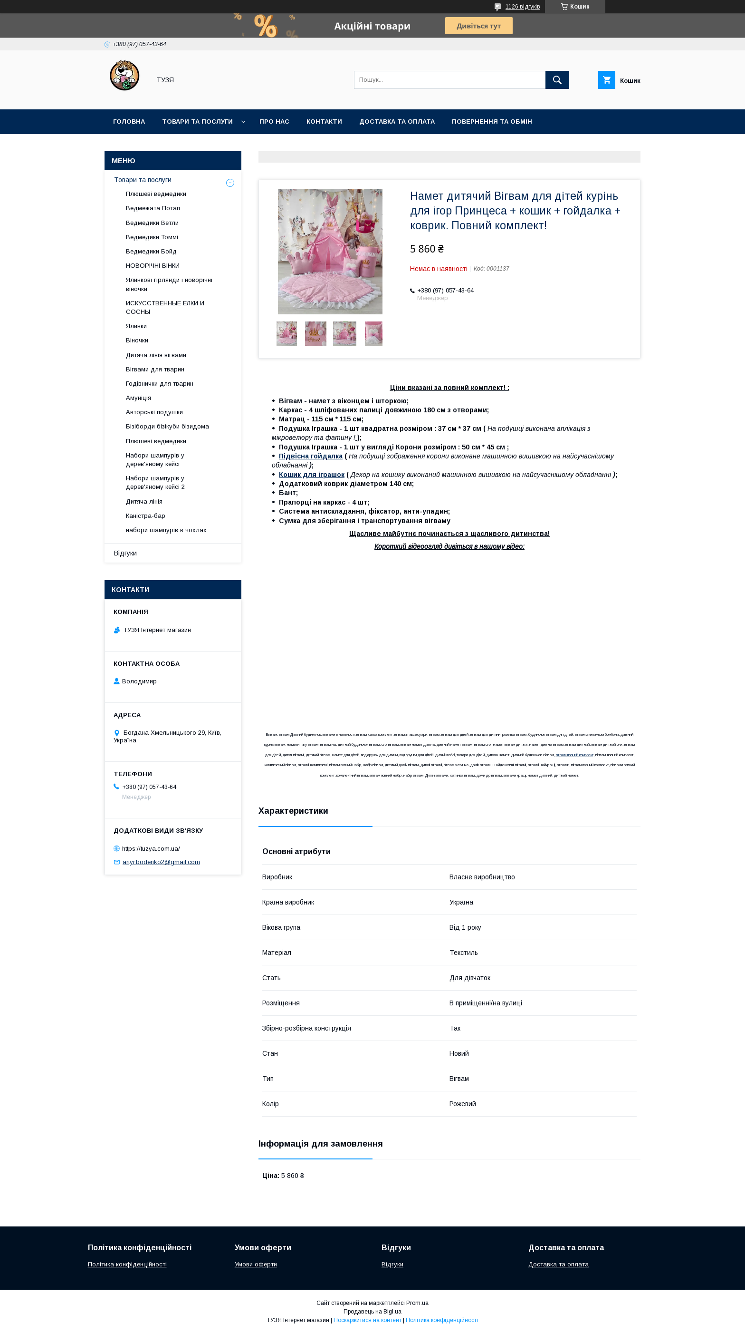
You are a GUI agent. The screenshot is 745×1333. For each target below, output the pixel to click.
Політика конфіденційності (127, 1264)
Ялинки (136, 326)
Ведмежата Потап (153, 208)
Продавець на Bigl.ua (372, 1311)
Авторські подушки (154, 412)
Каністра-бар (145, 515)
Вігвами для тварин (155, 369)
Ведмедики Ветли (152, 222)
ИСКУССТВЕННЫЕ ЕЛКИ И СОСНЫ (165, 307)
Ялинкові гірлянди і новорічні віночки (169, 284)
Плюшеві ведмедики (156, 193)
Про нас (274, 121)
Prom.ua (417, 1303)
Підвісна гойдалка (311, 456)
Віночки (137, 340)
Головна (129, 121)
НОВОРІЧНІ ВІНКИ (153, 265)
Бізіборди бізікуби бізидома (167, 426)
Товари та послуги (197, 121)
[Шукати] (557, 80)
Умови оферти (256, 1264)
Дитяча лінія (144, 501)
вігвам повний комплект (574, 755)
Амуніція (138, 397)
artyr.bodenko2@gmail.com (161, 862)
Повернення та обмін (492, 121)
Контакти (324, 121)
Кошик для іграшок (311, 474)
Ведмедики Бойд (151, 251)
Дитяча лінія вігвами (156, 355)
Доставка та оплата (397, 121)
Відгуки (125, 553)
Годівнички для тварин (159, 383)
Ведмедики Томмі (152, 237)
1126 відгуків (523, 6)
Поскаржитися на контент (367, 1320)
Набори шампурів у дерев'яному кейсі (155, 459)
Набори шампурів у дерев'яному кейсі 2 (155, 482)
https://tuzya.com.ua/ (151, 848)
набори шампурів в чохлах (166, 530)
